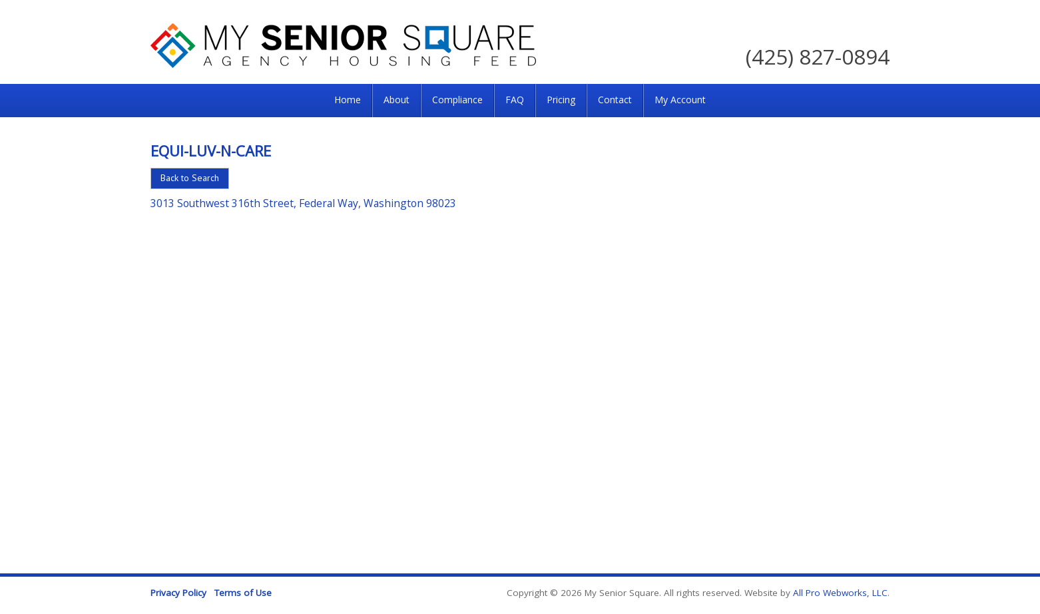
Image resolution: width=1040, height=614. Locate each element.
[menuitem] (347, 100)
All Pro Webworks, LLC (840, 593)
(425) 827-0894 (818, 56)
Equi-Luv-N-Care (210, 150)
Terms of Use (243, 593)
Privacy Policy (178, 593)
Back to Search (189, 178)
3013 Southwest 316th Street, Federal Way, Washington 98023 (303, 203)
